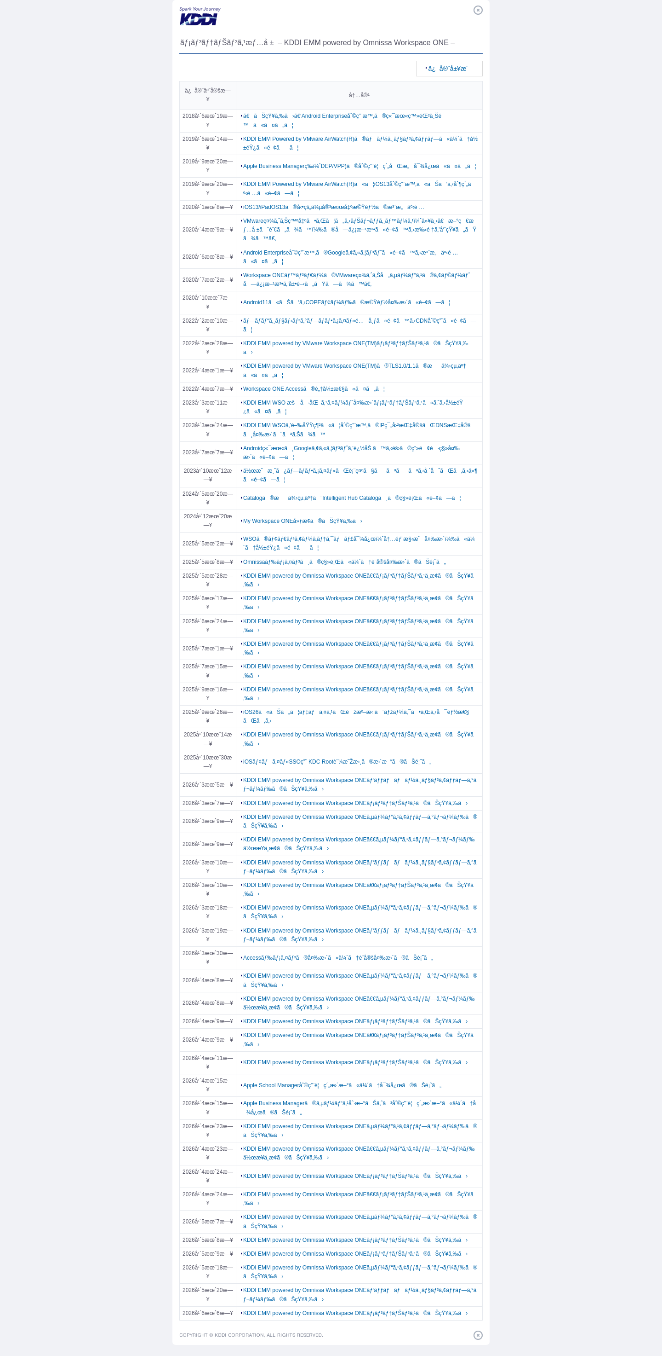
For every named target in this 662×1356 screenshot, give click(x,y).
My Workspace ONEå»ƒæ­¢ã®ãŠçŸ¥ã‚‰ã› (302, 521)
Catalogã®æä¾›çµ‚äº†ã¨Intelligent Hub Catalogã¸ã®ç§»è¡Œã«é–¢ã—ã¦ (352, 498)
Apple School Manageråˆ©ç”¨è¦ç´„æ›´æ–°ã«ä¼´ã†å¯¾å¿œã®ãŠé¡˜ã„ (342, 1085)
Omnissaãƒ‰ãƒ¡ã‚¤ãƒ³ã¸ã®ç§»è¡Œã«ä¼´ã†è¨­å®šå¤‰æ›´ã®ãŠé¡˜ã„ (344, 562)
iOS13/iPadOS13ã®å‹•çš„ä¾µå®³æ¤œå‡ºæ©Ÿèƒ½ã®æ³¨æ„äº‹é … (333, 207)
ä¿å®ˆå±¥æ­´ (448, 68)
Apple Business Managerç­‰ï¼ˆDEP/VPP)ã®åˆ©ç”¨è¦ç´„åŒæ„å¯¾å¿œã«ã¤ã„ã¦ (359, 166)
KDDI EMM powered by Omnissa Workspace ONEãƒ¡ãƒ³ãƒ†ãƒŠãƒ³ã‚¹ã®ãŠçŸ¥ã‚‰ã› (355, 803)
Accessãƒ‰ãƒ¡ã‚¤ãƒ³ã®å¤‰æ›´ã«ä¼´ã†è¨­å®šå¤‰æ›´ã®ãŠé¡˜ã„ (338, 958)
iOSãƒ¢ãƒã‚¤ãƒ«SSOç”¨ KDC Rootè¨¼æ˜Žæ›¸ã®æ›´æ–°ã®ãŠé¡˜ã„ (337, 762)
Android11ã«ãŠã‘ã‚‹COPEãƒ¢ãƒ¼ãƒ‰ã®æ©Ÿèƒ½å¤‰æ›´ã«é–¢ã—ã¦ (346, 302)
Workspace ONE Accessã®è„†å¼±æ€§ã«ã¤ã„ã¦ (314, 389)
